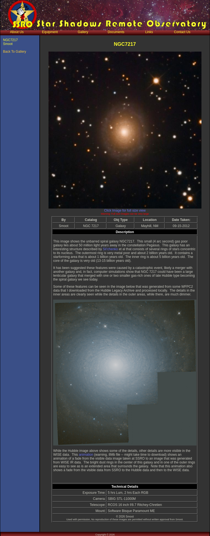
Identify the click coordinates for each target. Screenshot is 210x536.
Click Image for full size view (125, 210)
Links (149, 32)
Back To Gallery (14, 52)
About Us (16, 32)
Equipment (50, 32)
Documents (116, 32)
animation (86, 455)
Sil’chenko (110, 249)
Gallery (83, 32)
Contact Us (182, 32)
